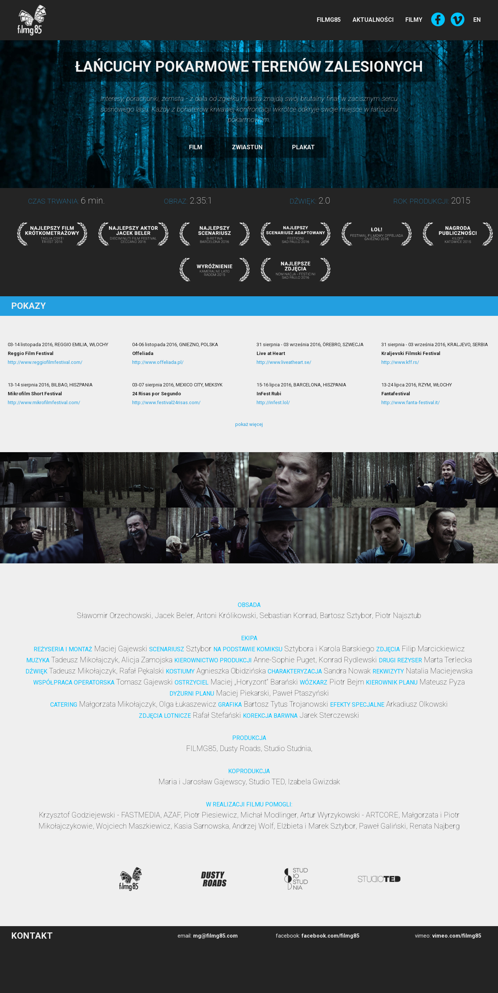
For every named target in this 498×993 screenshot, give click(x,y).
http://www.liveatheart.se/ (284, 362)
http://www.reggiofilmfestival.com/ (45, 362)
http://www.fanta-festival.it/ (410, 402)
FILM (195, 147)
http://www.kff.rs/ (400, 362)
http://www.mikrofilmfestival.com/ (44, 402)
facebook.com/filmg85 (330, 936)
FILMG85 (329, 19)
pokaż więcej (249, 424)
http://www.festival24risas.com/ (166, 402)
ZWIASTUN (247, 147)
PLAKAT (303, 147)
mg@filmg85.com (215, 936)
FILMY (413, 19)
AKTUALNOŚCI (373, 19)
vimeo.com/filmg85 (456, 936)
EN (477, 19)
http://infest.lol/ (273, 402)
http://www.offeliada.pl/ (157, 362)
